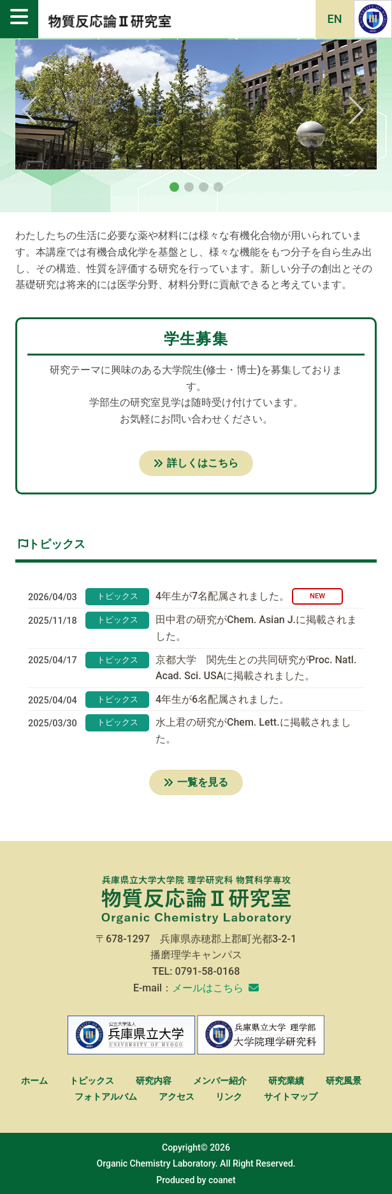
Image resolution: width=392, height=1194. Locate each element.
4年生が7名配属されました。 (222, 596)
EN (335, 18)
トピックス (91, 1080)
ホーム (34, 1080)
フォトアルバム (106, 1096)
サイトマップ (290, 1096)
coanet (222, 1180)
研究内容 (153, 1080)
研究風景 (343, 1080)
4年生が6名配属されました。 (222, 699)
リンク (228, 1096)
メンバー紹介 (220, 1080)
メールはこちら (207, 988)
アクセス (176, 1096)
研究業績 (286, 1080)
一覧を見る (196, 782)
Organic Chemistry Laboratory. (157, 1163)
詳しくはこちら (196, 463)
